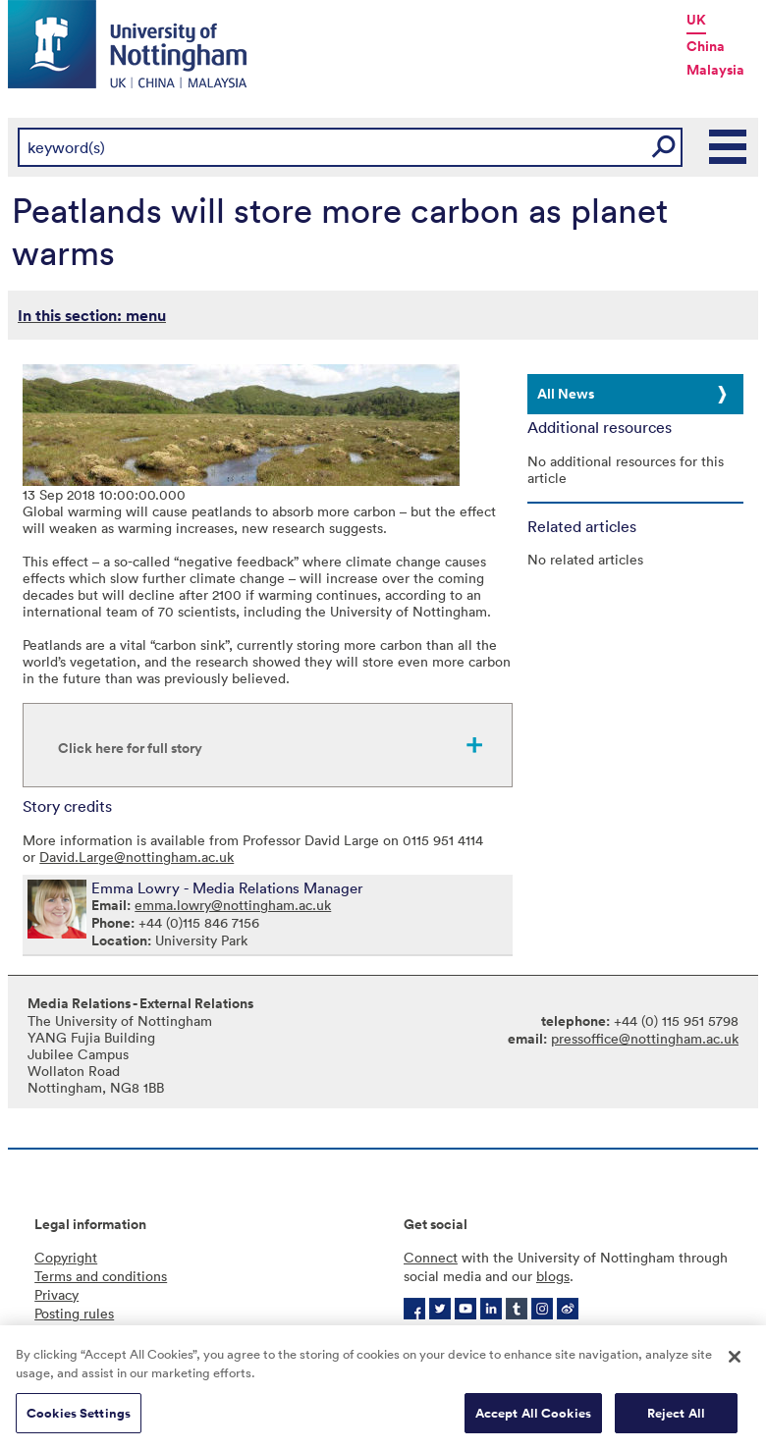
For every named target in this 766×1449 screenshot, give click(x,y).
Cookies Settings (79, 1420)
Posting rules (74, 1313)
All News (565, 393)
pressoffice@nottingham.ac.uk (645, 1038)
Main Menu (728, 147)
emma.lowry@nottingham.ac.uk (233, 904)
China (705, 46)
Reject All (676, 1420)
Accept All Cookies (533, 1420)
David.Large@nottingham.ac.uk (136, 856)
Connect (431, 1257)
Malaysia (715, 70)
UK (696, 19)
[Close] (734, 1363)
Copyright (65, 1257)
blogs (553, 1275)
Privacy (56, 1294)
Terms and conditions (100, 1275)
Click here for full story (130, 748)
